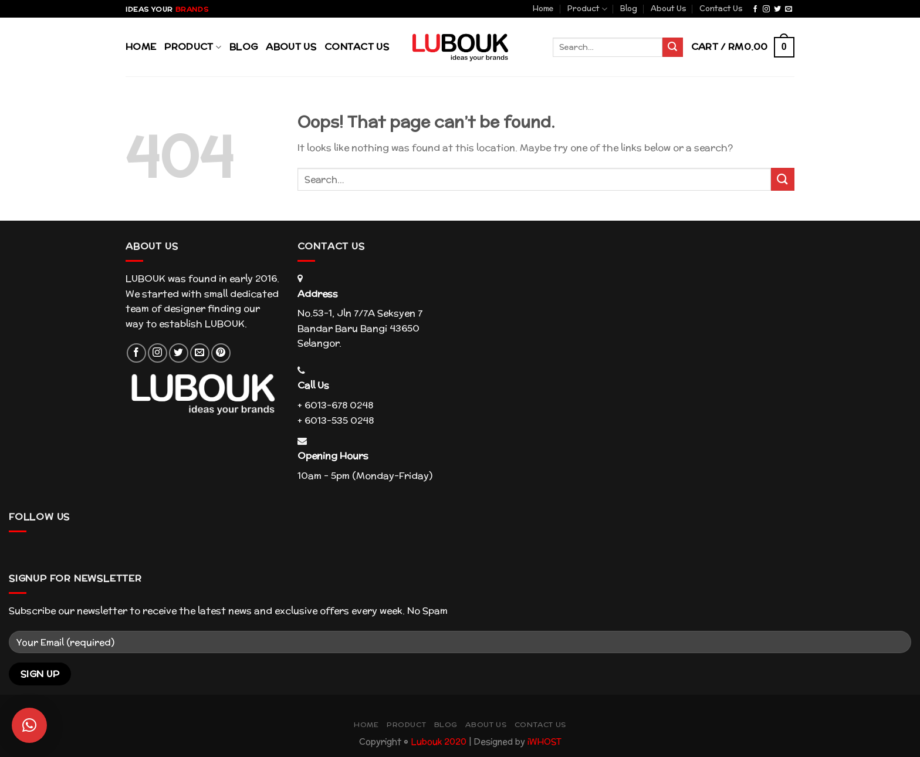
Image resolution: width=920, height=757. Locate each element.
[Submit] (782, 179)
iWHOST (544, 741)
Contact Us (721, 8)
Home (543, 8)
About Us (668, 8)
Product (587, 9)
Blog (628, 8)
